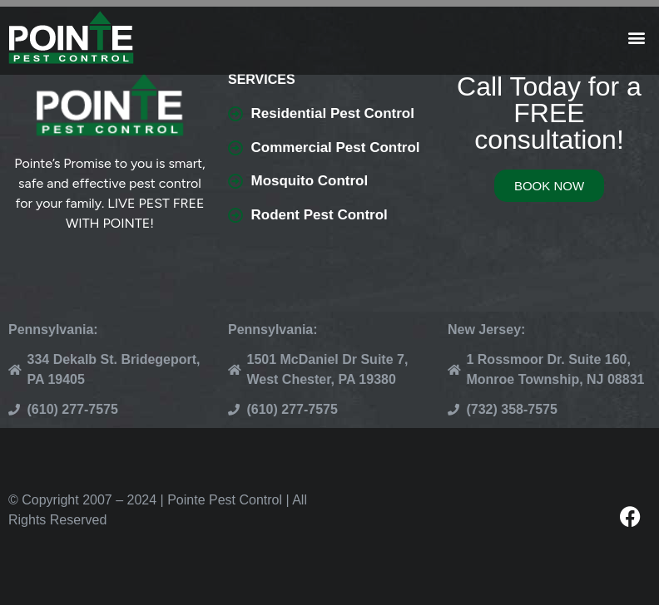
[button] (637, 38)
